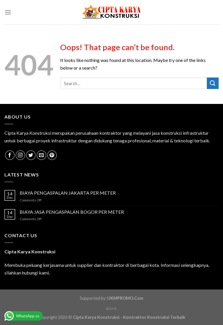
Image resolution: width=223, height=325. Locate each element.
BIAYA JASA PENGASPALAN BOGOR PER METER (72, 212)
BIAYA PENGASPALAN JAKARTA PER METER (68, 193)
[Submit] (213, 83)
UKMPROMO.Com (125, 298)
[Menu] (7, 12)
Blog (111, 308)
